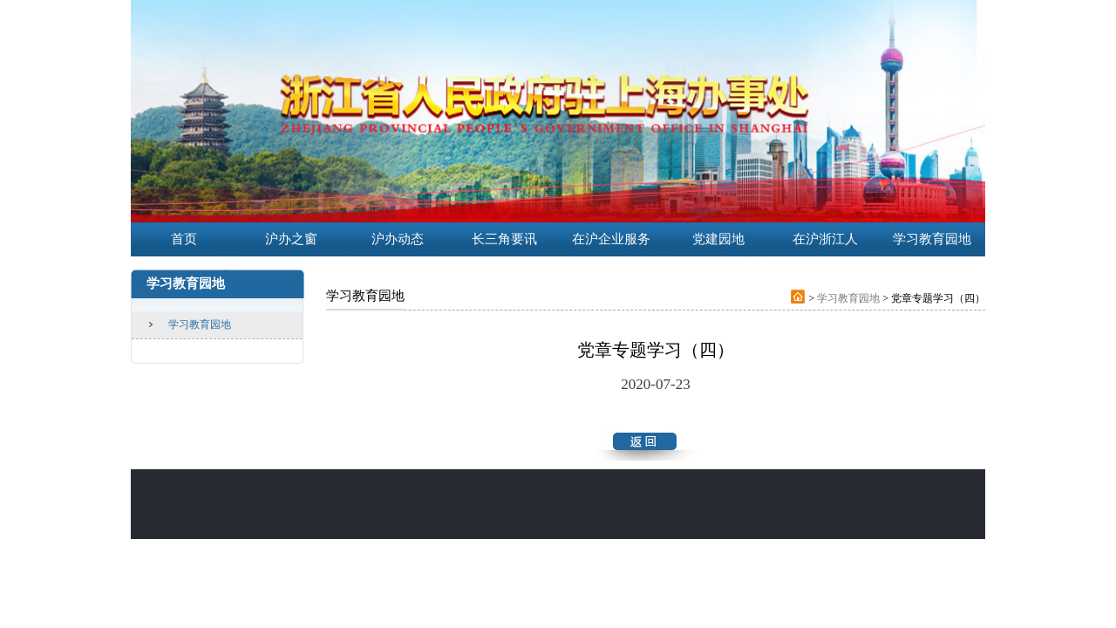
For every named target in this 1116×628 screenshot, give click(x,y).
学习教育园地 (199, 324)
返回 (645, 438)
